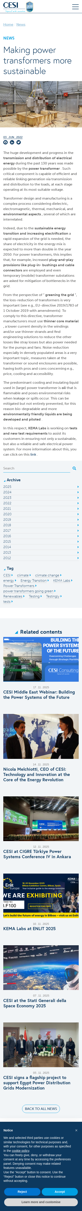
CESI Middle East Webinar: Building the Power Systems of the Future (39, 694)
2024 (7, 492)
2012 (7, 558)
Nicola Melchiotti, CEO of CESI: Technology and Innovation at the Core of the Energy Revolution (36, 774)
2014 (7, 547)
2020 (7, 514)
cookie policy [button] (20, 1150)
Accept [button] (60, 1191)
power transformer (42, 388)
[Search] (36, 468)
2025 (7, 487)
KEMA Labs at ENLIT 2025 (29, 928)
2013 (7, 552)
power (34, 168)
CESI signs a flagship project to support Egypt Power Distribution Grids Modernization (36, 1083)
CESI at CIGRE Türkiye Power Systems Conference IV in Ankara (37, 854)
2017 (7, 530)
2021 (7, 509)
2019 (7, 519)
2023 (7, 498)
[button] (76, 1130)
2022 (7, 503)
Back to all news (41, 1109)
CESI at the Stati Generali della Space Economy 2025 (34, 1003)
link (33, 454)
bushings (50, 265)
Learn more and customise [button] (40, 1202)
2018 (7, 525)
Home (8, 24)
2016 (7, 536)
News (20, 24)
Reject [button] (22, 1191)
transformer (50, 168)
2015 (7, 541)
